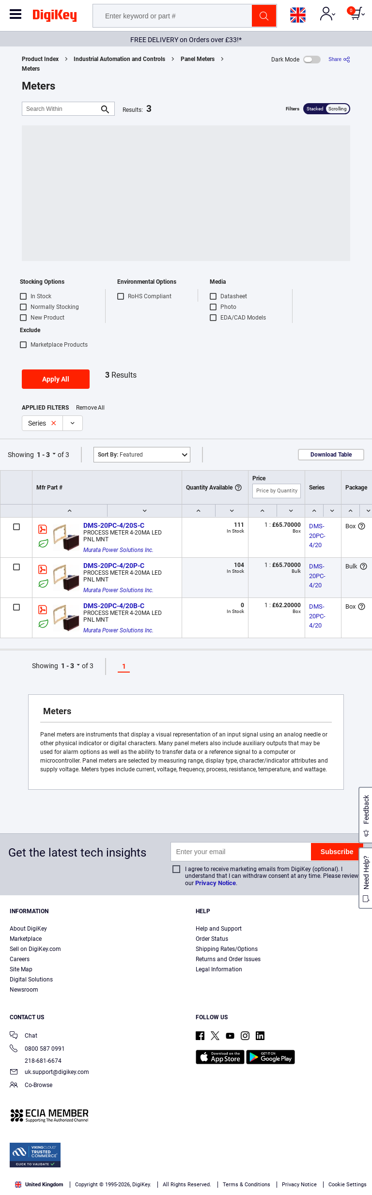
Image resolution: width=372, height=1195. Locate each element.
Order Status (212, 938)
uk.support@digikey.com (49, 1072)
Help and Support (219, 928)
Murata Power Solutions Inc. (118, 550)
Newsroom (24, 989)
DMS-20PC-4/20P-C (113, 565)
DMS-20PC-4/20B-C (113, 606)
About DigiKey (28, 928)
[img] (55, 17)
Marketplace (26, 938)
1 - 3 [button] (43, 455)
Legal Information (219, 969)
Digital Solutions (31, 979)
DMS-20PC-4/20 (317, 535)
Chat (23, 1036)
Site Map (21, 969)
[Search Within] (60, 108)
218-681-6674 (36, 1060)
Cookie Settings (347, 1184)
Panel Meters (198, 59)
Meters (31, 68)
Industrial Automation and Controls (119, 59)
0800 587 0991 (37, 1049)
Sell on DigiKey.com (35, 949)
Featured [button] (120, 454)
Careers (20, 959)
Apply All (55, 379)
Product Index (40, 59)
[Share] (339, 59)
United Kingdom (39, 1184)
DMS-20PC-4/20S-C (113, 525)
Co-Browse (31, 1085)
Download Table (331, 454)
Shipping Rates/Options (227, 949)
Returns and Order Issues (228, 959)
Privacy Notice (215, 883)
